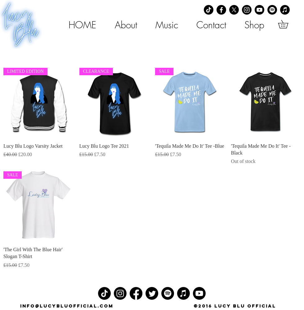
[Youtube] (259, 10)
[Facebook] (221, 10)
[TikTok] (208, 10)
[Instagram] (247, 10)
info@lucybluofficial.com (67, 306)
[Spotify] (272, 10)
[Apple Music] (285, 10)
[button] (287, 24)
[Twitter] (151, 293)
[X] (234, 10)
